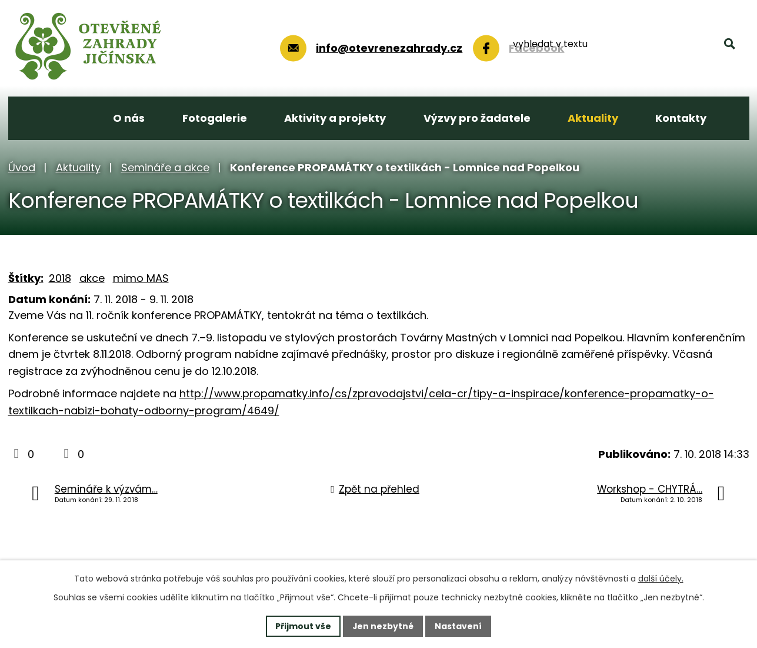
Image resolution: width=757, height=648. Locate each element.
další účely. (660, 578)
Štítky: (26, 278)
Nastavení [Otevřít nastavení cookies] (458, 626)
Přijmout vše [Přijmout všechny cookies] (303, 626)
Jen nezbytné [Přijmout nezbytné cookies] (383, 626)
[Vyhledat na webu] (662, 46)
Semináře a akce (165, 167)
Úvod (21, 167)
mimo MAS (141, 278)
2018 (60, 278)
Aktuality (78, 167)
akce (92, 278)
